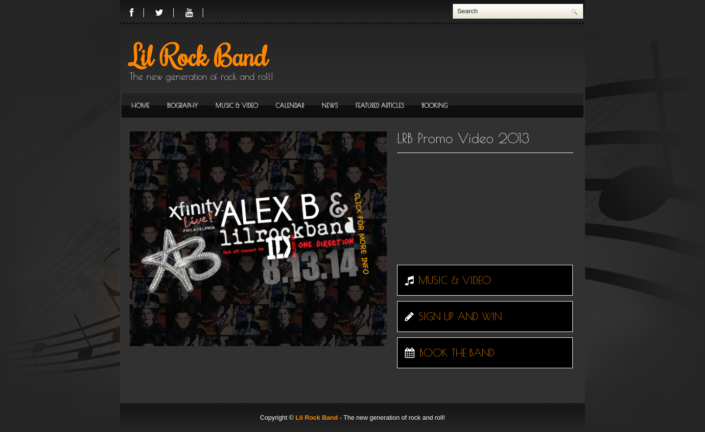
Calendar (290, 105)
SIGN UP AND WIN (451, 316)
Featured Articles (379, 105)
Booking (434, 105)
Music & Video (236, 105)
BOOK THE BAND (447, 352)
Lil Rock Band (199, 55)
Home (140, 105)
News (330, 105)
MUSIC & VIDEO (445, 280)
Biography (182, 105)
